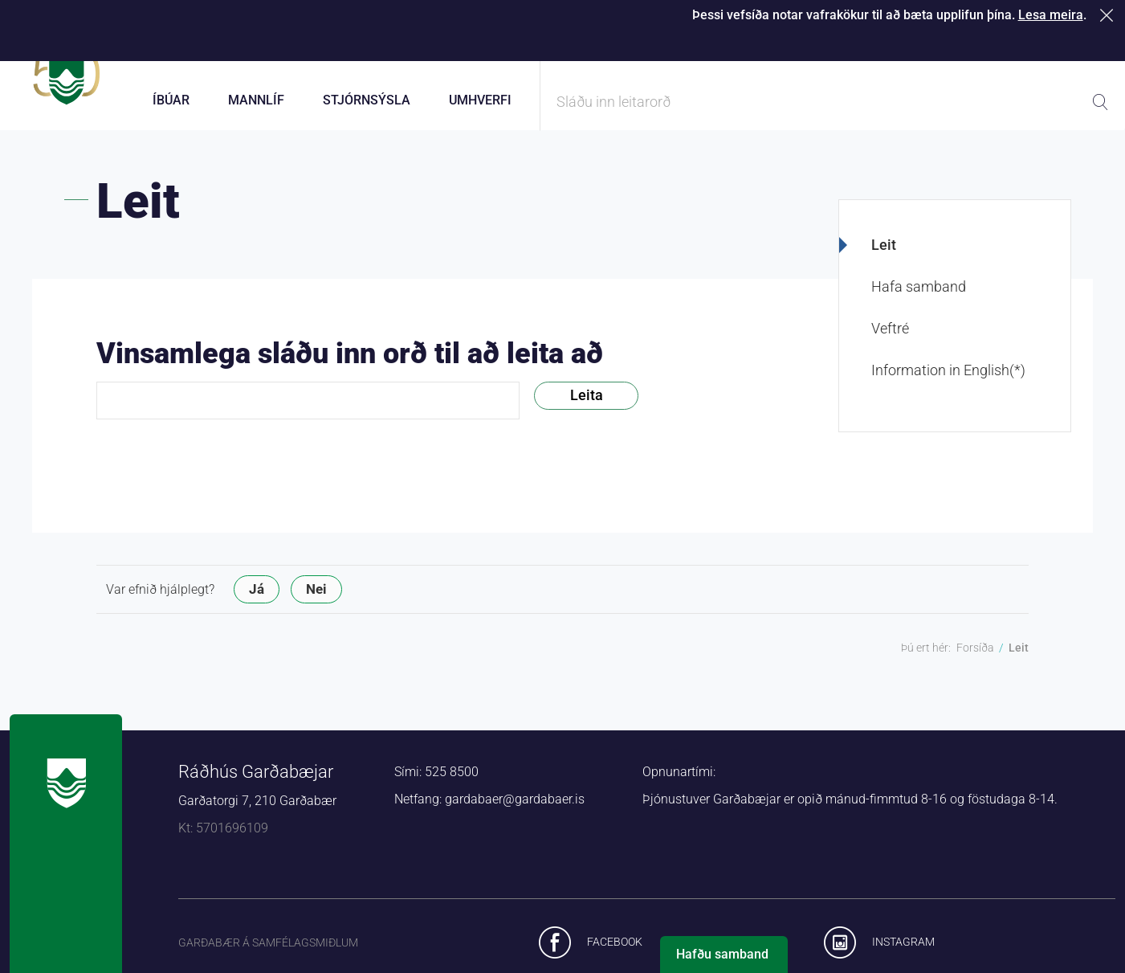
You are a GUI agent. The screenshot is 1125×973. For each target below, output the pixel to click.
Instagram (903, 956)
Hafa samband (918, 300)
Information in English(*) (948, 384)
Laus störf (1007, 48)
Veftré (890, 342)
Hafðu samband (722, 954)
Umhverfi (480, 100)
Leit (883, 259)
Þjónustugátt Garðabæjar (638, 48)
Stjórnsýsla (366, 100)
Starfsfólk (919, 48)
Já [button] (256, 603)
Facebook (614, 956)
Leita (586, 409)
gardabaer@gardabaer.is (515, 813)
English (1090, 48)
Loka (1109, 14)
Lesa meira (1050, 14)
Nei (316, 603)
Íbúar (171, 100)
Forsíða (975, 662)
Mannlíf (256, 100)
